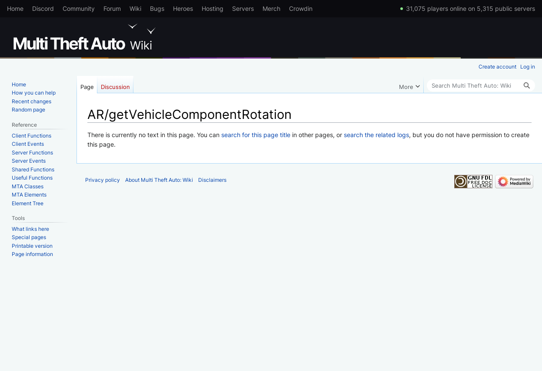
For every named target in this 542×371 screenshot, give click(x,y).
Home (15, 8)
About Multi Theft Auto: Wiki (159, 180)
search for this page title (255, 134)
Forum (112, 8)
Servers (243, 8)
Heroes (183, 8)
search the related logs (376, 134)
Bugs (157, 8)
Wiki (135, 8)
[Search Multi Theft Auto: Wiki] (481, 85)
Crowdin (301, 8)
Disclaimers (212, 180)
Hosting (212, 8)
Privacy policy (102, 180)
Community (79, 8)
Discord (43, 8)
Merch (271, 8)
